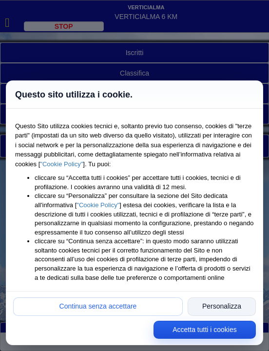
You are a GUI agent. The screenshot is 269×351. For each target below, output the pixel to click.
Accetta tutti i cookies (205, 329)
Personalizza (221, 306)
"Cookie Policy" (61, 164)
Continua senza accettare (98, 306)
